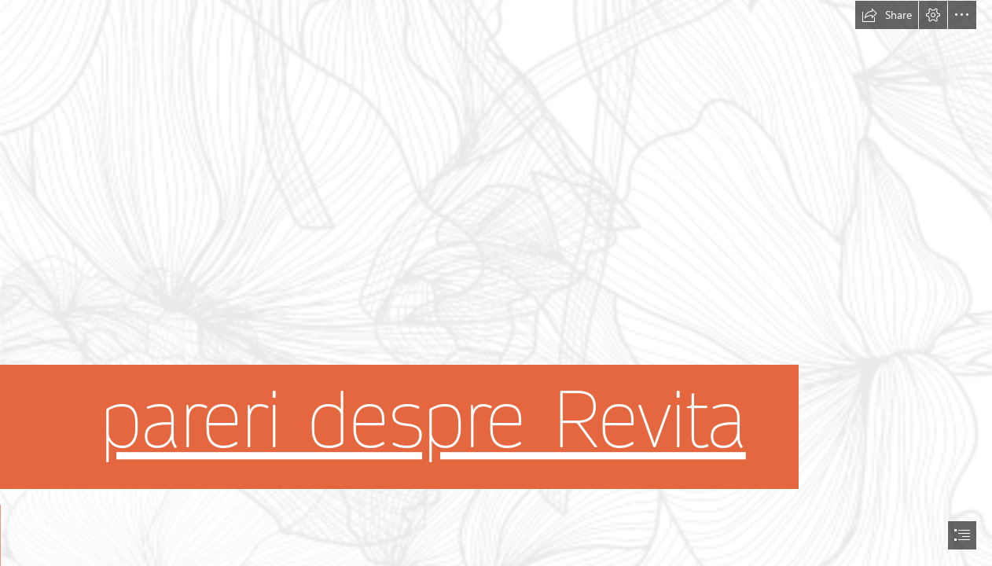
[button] (886, 15)
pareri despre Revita (422, 420)
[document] (496, 283)
